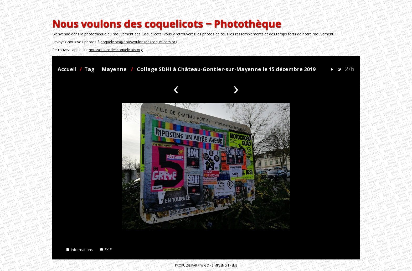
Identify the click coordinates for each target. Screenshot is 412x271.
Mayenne (114, 69)
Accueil (67, 69)
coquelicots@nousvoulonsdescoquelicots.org (139, 41)
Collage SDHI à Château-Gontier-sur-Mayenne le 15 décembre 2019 (226, 69)
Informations (79, 249)
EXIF (106, 249)
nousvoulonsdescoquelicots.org (116, 49)
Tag (89, 69)
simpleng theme (224, 265)
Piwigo (203, 265)
